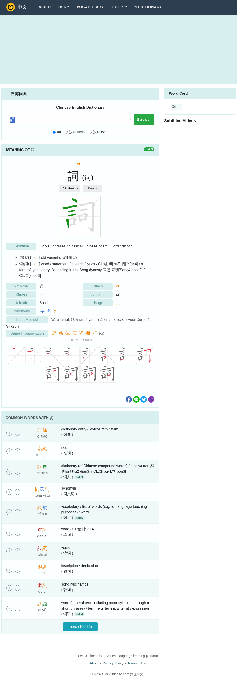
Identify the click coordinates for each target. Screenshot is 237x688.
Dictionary (148, 7)
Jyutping (98, 294)
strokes (69, 188)
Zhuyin (21, 294)
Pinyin (98, 286)
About (94, 663)
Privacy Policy (113, 663)
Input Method (27, 319)
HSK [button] (62, 7)
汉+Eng (99, 132)
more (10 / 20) (80, 627)
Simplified (21, 286)
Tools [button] (117, 7)
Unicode (21, 303)
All (59, 132)
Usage (97, 303)
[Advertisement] (118, 49)
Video (45, 7)
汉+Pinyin (77, 132)
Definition (21, 246)
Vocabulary (90, 7)
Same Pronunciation (27, 333)
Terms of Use (137, 663)
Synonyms (21, 311)
